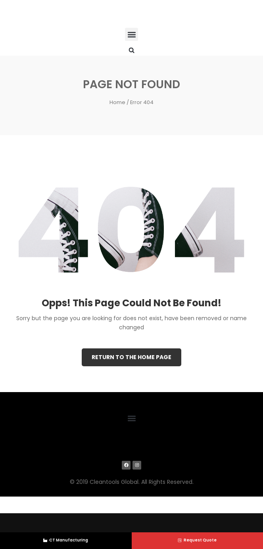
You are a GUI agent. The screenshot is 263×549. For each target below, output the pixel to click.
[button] (131, 34)
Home (117, 102)
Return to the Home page (131, 357)
